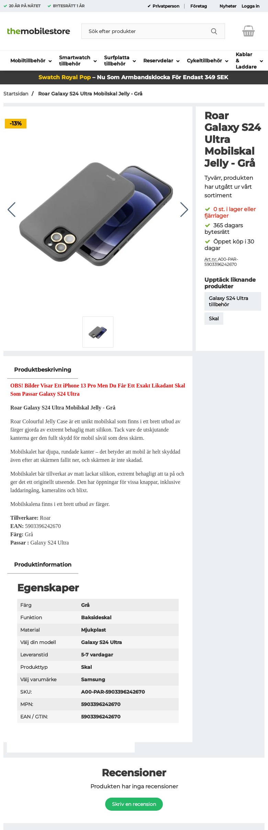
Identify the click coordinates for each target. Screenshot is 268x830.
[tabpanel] (98, 458)
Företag (198, 6)
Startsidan (15, 94)
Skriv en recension (134, 804)
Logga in (250, 6)
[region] (98, 370)
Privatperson (165, 6)
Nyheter (228, 6)
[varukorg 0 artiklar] (248, 31)
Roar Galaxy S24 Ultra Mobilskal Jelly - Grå (90, 94)
